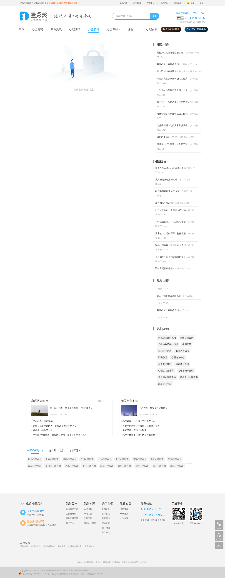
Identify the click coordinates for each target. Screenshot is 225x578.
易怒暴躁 (61, 546)
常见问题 (88, 518)
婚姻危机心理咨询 (189, 377)
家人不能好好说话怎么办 (169, 71)
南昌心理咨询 (106, 466)
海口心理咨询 (176, 466)
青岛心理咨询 (34, 466)
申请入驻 (88, 513)
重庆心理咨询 (122, 459)
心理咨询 (66, 570)
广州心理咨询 (87, 459)
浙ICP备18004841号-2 (80, 570)
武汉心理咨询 (139, 459)
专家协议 (124, 513)
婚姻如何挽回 (182, 364)
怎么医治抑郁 (164, 364)
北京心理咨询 (104, 459)
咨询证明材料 (90, 523)
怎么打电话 (71, 513)
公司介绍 (106, 509)
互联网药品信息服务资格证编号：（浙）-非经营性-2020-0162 (77, 574)
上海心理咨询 (52, 459)
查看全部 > (89, 546)
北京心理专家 (164, 384)
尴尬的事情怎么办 (165, 137)
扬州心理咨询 (186, 337)
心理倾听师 (35, 546)
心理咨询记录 (182, 351)
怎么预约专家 (72, 509)
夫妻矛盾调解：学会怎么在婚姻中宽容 (140, 426)
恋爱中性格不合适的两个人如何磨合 (139, 435)
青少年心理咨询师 (167, 377)
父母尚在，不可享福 (42, 421)
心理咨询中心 (178, 357)
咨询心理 (162, 357)
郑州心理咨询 (124, 466)
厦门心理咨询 (89, 466)
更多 (101, 400)
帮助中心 (150, 3)
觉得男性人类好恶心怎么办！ (171, 52)
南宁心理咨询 (159, 466)
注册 (192, 3)
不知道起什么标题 (164, 268)
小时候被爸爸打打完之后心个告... (173, 90)
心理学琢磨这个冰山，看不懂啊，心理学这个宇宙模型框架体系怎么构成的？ (116, 562)
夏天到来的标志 (162, 203)
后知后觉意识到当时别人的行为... (173, 78)
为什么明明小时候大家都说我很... (173, 125)
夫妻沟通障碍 (49, 546)
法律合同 (24, 546)
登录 (201, 3)
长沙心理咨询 (141, 466)
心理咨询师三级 (185, 370)
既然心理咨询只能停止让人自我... (173, 113)
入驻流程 (88, 509)
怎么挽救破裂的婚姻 (168, 344)
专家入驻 (123, 3)
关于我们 (137, 3)
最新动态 (106, 523)
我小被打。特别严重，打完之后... (173, 102)
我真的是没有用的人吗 (168, 64)
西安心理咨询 (174, 459)
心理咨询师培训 (166, 370)
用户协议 (124, 509)
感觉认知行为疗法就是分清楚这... (173, 144)
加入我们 (106, 532)
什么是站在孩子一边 (42, 430)
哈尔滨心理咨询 (53, 466)
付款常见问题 (72, 518)
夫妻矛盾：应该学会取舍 (134, 430)
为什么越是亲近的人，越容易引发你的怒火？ (54, 426)
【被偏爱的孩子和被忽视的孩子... (171, 257)
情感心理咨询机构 (167, 337)
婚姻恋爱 (186, 344)
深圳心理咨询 (69, 459)
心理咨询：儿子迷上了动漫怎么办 (138, 421)
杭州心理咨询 (164, 351)
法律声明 (124, 518)
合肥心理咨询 (71, 466)
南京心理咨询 (157, 459)
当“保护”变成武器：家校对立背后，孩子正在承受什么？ (59, 435)
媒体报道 (106, 528)
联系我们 (164, 3)
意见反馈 (178, 3)
